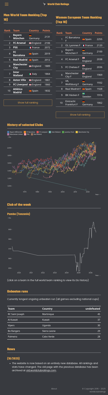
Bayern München (18, 36)
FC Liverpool (20, 84)
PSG (15, 47)
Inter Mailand (18, 73)
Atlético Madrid (17, 90)
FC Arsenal (19, 43)
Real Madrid (20, 59)
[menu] (6, 4)
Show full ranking (28, 103)
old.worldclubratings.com (41, 370)
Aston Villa (19, 80)
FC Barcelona (19, 53)
